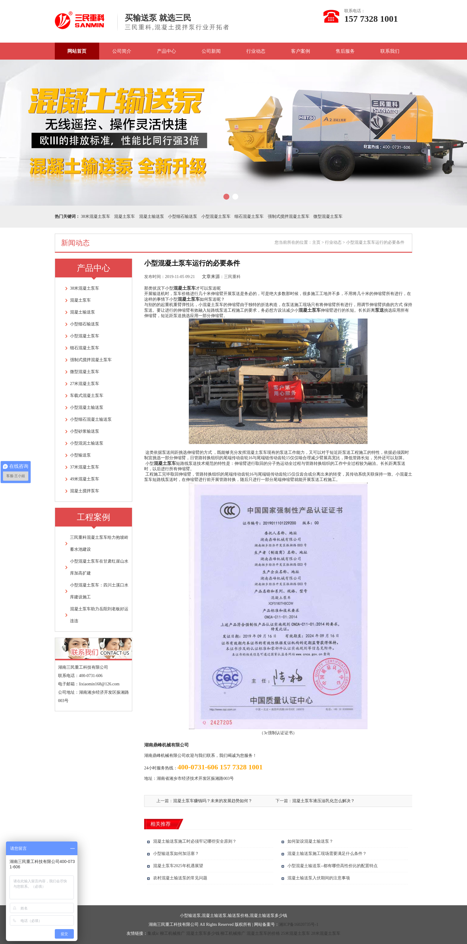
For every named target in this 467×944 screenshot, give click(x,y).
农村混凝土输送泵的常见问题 (180, 878)
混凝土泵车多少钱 (203, 933)
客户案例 (300, 51)
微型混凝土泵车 (328, 216)
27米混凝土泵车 (84, 383)
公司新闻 (211, 51)
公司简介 (121, 51)
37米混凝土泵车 (84, 467)
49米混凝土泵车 (84, 479)
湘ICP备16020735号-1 (298, 924)
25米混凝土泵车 (295, 933)
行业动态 (255, 51)
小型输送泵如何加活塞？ (176, 853)
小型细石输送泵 (182, 216)
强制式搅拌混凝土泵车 (288, 216)
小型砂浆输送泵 (84, 431)
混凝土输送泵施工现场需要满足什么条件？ (327, 853)
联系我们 (389, 51)
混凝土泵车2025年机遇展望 (178, 866)
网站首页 (76, 51)
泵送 (379, 310)
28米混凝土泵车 (325, 933)
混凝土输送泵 (151, 216)
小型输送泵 (80, 455)
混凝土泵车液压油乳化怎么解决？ (323, 801)
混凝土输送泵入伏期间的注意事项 (318, 878)
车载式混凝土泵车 (86, 395)
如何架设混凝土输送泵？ (310, 841)
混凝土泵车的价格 (263, 933)
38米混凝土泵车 (95, 216)
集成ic (153, 933)
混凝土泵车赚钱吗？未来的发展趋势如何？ (212, 801)
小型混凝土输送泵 (86, 407)
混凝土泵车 (124, 216)
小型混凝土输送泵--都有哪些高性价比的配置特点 (332, 866)
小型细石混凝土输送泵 (91, 419)
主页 (316, 242)
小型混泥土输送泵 (86, 443)
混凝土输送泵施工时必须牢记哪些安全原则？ (194, 841)
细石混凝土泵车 (249, 216)
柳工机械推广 (172, 933)
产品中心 (166, 51)
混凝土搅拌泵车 (84, 491)
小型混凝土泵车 (216, 216)
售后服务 (345, 51)
